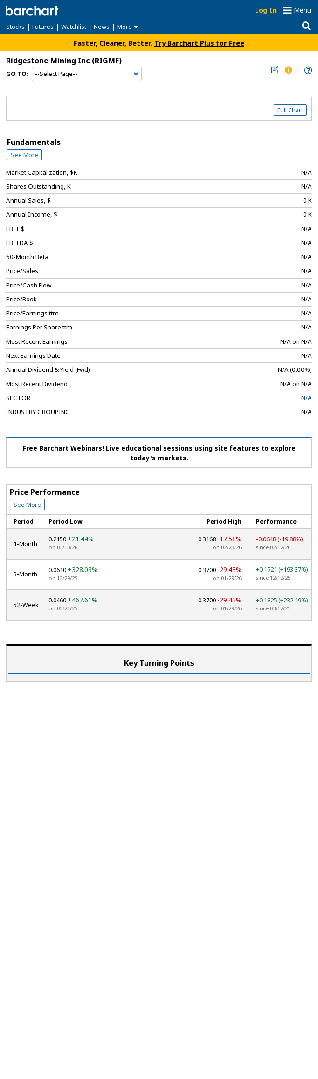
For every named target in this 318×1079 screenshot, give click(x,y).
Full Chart (290, 110)
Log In (266, 10)
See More (24, 154)
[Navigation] (87, 74)
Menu (302, 10)
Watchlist (73, 26)
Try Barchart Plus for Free (199, 43)
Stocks (15, 26)
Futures (43, 26)
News (102, 26)
